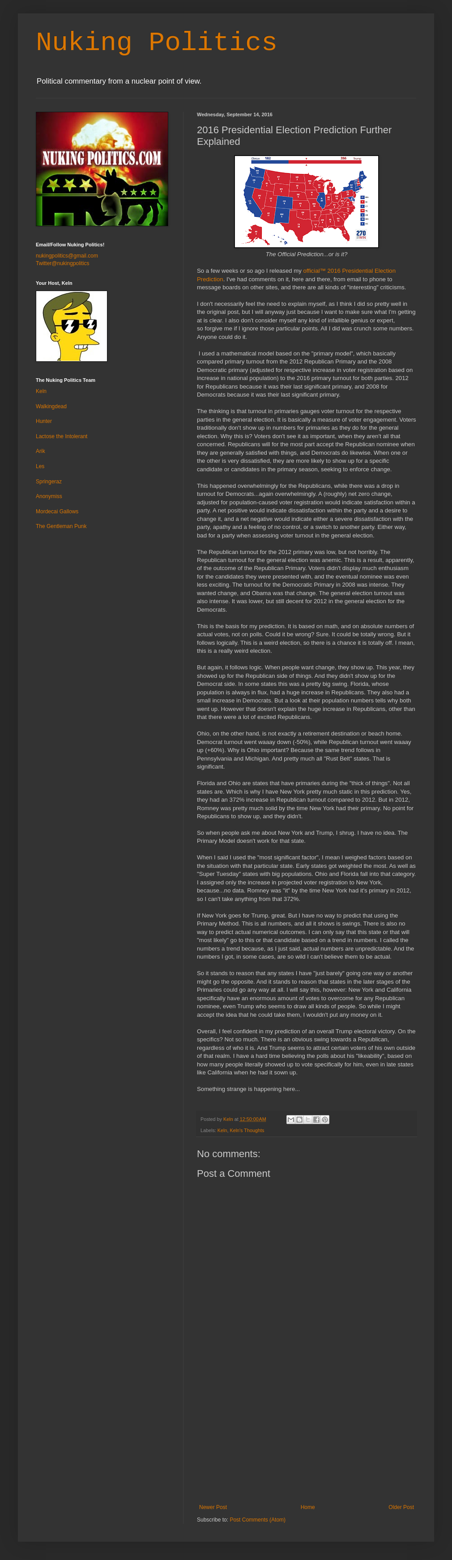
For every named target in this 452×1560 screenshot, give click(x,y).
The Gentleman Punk (61, 526)
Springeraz (49, 481)
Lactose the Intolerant (61, 436)
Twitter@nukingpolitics (63, 263)
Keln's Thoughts (247, 1130)
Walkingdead (51, 406)
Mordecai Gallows (57, 511)
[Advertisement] (307, 1437)
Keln (222, 1130)
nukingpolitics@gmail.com (67, 256)
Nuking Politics (156, 43)
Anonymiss (49, 496)
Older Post (401, 1507)
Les (40, 466)
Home (308, 1507)
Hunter (44, 421)
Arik (40, 451)
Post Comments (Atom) (258, 1520)
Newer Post (213, 1507)
